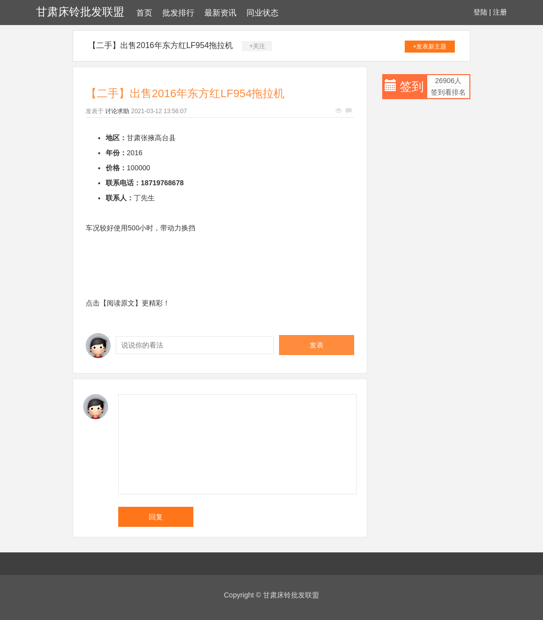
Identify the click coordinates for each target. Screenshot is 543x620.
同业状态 (262, 13)
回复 (156, 517)
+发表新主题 (429, 46)
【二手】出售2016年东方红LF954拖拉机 (160, 45)
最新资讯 (220, 13)
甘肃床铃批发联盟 (80, 12)
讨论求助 (117, 111)
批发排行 (178, 13)
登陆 (480, 12)
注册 (500, 12)
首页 (144, 13)
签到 (412, 86)
